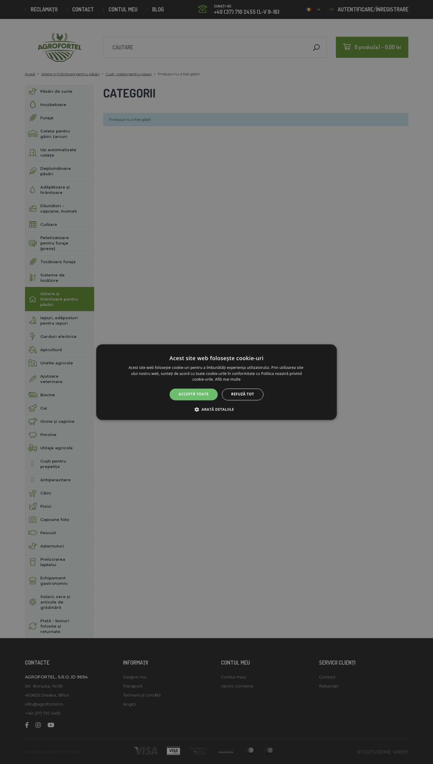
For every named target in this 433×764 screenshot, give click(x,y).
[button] (216, 409)
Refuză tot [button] (242, 394)
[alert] (216, 382)
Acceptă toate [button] (194, 394)
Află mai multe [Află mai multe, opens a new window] (228, 379)
